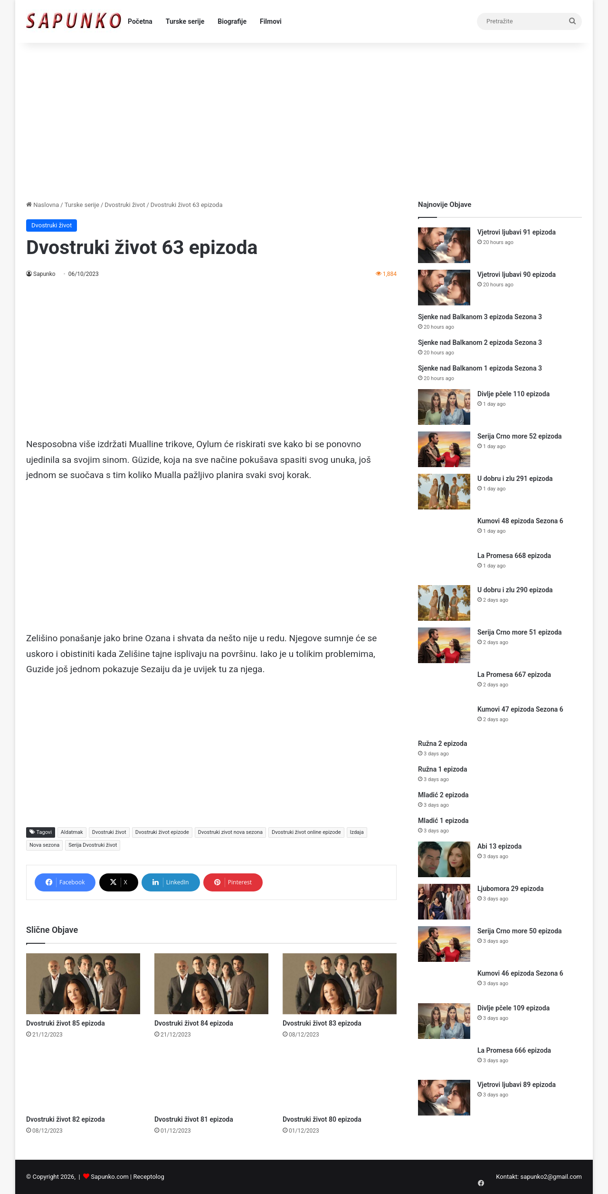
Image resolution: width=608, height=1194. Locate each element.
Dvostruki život (124, 204)
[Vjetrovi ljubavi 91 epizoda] (444, 245)
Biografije (232, 21)
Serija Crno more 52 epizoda (519, 436)
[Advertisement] (304, 119)
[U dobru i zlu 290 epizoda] (444, 603)
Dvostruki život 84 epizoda (193, 1023)
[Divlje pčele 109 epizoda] (444, 1021)
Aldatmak (72, 832)
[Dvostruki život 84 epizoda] (211, 983)
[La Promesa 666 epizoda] (444, 1060)
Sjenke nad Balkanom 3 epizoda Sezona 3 (480, 317)
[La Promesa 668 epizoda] (444, 565)
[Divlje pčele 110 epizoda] (444, 407)
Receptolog (148, 1176)
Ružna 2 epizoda (442, 743)
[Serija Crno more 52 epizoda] (444, 449)
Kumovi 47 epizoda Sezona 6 (520, 709)
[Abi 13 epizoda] (444, 859)
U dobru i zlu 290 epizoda (515, 590)
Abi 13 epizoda (499, 846)
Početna (140, 21)
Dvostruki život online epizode (306, 832)
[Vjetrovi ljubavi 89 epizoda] (444, 1098)
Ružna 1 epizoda (442, 769)
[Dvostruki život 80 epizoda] (340, 1079)
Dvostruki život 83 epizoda (322, 1023)
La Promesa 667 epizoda (514, 674)
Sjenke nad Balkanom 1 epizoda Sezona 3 (480, 368)
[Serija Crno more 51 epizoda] (444, 645)
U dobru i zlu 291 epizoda (515, 478)
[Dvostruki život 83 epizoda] (340, 983)
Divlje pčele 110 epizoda (513, 394)
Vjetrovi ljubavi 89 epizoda (516, 1084)
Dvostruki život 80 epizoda (322, 1119)
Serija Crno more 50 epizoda (519, 931)
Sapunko (44, 274)
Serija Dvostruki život (92, 845)
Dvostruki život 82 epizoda (65, 1119)
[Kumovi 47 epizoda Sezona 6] (444, 719)
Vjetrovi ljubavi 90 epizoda (516, 274)
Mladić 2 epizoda (443, 795)
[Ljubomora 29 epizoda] (444, 902)
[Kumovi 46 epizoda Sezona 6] (444, 983)
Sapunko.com (110, 1176)
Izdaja (357, 832)
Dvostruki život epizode (162, 832)
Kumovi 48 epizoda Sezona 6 (520, 521)
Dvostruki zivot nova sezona (230, 832)
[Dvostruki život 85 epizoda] (83, 983)
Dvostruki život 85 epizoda (65, 1023)
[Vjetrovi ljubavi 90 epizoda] (444, 287)
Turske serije (185, 21)
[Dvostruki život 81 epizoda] (211, 1079)
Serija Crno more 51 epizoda (519, 632)
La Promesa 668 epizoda (514, 555)
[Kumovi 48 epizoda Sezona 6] (444, 530)
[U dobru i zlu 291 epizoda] (444, 491)
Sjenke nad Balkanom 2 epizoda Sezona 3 (480, 342)
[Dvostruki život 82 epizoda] (83, 1079)
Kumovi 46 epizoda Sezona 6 (520, 973)
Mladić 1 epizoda (443, 820)
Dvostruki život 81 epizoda (193, 1119)
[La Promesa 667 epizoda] (444, 684)
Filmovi (271, 21)
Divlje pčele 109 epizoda (513, 1008)
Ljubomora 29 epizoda (510, 888)
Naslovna (42, 204)
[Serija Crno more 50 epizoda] (444, 944)
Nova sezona (44, 845)
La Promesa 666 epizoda (514, 1050)
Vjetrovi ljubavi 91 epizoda (516, 232)
